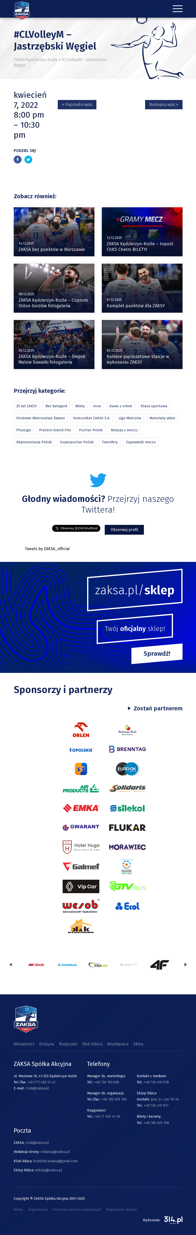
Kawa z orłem (120, 406)
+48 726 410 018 (156, 1082)
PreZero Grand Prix (55, 430)
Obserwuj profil (124, 529)
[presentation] (10, 965)
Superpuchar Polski (76, 442)
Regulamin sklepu (121, 1209)
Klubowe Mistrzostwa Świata (40, 418)
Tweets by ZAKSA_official (47, 548)
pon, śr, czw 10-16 (164, 1099)
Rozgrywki (68, 1044)
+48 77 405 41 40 (107, 1116)
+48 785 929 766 (114, 1099)
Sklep (138, 1044)
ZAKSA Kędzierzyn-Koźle (36, 59)
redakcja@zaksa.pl (55, 1152)
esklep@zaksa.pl (48, 1170)
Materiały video (162, 418)
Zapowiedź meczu (141, 442)
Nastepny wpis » (163, 104)
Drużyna (46, 1044)
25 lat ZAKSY (26, 406)
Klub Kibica (92, 1044)
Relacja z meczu (124, 430)
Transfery (110, 442)
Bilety (80, 406)
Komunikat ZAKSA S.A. (91, 418)
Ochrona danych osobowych (77, 1209)
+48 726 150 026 (106, 1082)
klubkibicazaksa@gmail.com (55, 1161)
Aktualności (24, 1044)
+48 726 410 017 (156, 1105)
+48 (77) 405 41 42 (41, 1082)
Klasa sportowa (154, 406)
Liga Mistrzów (129, 418)
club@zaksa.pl (37, 1088)
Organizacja (38, 1209)
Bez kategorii (56, 406)
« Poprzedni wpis (77, 104)
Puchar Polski (91, 430)
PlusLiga (23, 430)
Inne (97, 406)
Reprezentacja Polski (34, 442)
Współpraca (117, 1044)
